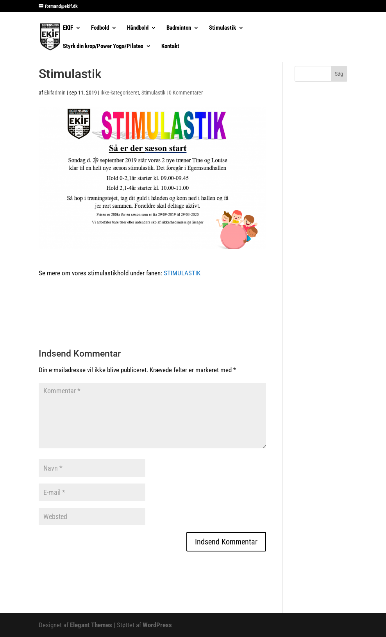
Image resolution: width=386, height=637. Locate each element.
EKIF (68, 28)
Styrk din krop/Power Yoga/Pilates (103, 46)
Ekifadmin (55, 92)
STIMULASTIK (184, 273)
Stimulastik (222, 28)
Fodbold (100, 28)
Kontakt (170, 46)
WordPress (157, 625)
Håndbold (137, 28)
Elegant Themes (91, 625)
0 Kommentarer (186, 92)
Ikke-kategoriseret (119, 92)
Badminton (178, 28)
